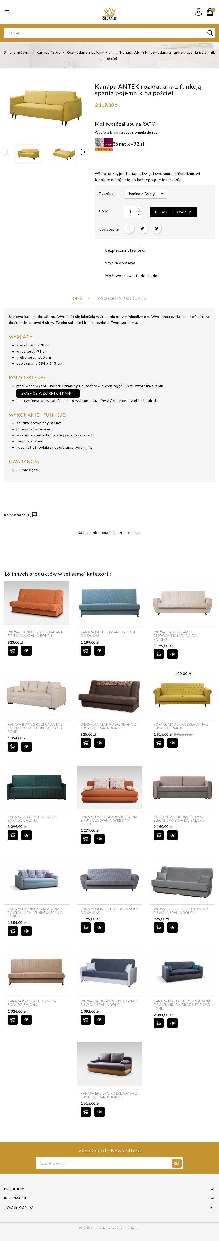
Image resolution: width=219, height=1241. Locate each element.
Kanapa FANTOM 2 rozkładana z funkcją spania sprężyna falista (109, 820)
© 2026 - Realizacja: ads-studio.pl (109, 1228)
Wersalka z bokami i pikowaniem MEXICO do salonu (175, 635)
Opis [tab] (77, 298)
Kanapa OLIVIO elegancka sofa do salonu (109, 911)
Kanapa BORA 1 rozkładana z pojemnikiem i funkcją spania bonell (35, 728)
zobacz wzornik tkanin (48, 393)
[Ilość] (130, 211)
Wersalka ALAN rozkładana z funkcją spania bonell (108, 726)
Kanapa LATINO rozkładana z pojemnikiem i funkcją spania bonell (35, 912)
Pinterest (156, 228)
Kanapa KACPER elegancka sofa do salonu (32, 1003)
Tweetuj (143, 228)
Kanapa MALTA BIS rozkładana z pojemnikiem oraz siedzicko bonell (182, 1004)
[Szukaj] (109, 33)
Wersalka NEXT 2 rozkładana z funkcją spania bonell (35, 634)
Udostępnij (129, 228)
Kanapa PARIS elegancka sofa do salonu (108, 634)
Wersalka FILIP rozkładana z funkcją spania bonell (181, 911)
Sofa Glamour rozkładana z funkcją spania (181, 726)
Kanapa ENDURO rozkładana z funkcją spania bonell (109, 1095)
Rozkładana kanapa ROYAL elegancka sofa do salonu (179, 818)
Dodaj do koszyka (173, 212)
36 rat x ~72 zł (120, 144)
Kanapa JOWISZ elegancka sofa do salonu (32, 818)
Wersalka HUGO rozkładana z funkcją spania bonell (109, 1003)
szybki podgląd (26, 651)
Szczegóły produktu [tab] (122, 298)
